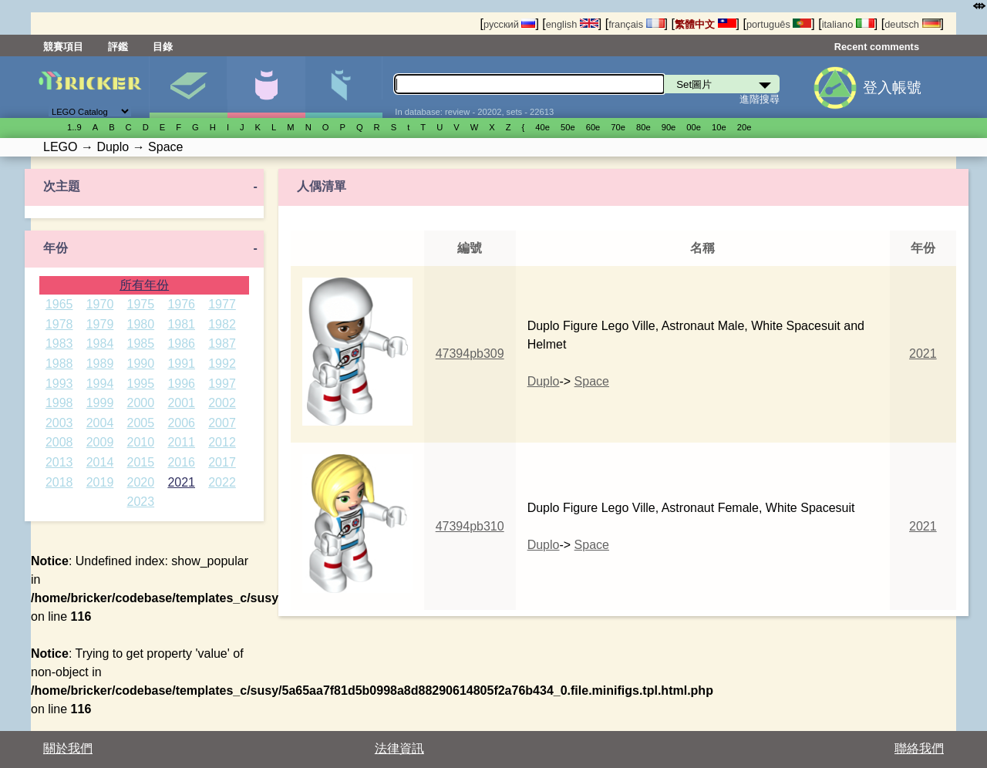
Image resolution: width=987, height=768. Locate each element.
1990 (141, 363)
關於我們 (68, 748)
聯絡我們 (919, 748)
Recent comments (876, 46)
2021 (181, 482)
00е (693, 127)
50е (568, 127)
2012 (222, 442)
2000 (141, 402)
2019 (100, 482)
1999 (100, 402)
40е (542, 127)
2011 (181, 442)
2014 (100, 462)
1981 (181, 324)
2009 (100, 442)
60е (593, 127)
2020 (141, 482)
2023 (141, 501)
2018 (59, 482)
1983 (59, 343)
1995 (141, 383)
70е (618, 127)
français (636, 24)
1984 (100, 343)
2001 (181, 402)
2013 (59, 462)
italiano (848, 24)
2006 (181, 422)
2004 (100, 422)
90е (669, 127)
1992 (222, 363)
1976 (181, 304)
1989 (100, 363)
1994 (100, 383)
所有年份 (144, 284)
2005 (141, 422)
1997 (222, 383)
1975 (141, 304)
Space (591, 381)
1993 (59, 383)
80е (643, 127)
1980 (141, 324)
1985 (141, 343)
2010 (141, 442)
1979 (100, 324)
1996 (181, 383)
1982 (222, 324)
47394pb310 (470, 526)
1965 (59, 304)
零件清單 (343, 87)
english (572, 24)
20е (744, 127)
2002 (222, 402)
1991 (181, 363)
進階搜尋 (759, 99)
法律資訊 (399, 748)
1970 (100, 304)
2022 (222, 482)
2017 (222, 462)
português (778, 24)
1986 (181, 343)
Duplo (543, 381)
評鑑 (118, 46)
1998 (59, 402)
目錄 (163, 46)
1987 (222, 343)
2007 (222, 422)
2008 (59, 442)
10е (719, 127)
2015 (141, 462)
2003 (59, 422)
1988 (59, 363)
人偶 (266, 87)
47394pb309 (470, 353)
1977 (222, 304)
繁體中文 (705, 24)
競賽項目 (63, 46)
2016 (181, 462)
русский (509, 24)
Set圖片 (188, 87)
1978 (59, 324)
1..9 (74, 127)
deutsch (912, 24)
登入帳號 (892, 87)
